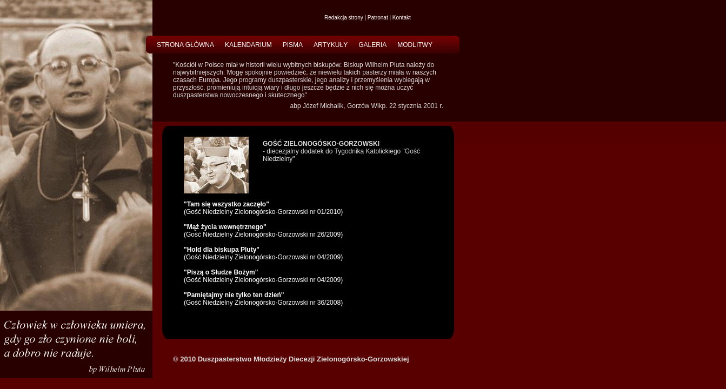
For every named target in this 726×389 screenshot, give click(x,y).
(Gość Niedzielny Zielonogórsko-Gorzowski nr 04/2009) (263, 253)
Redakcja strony (343, 18)
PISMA (293, 45)
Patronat (378, 18)
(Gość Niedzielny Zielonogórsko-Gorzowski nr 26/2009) (263, 230)
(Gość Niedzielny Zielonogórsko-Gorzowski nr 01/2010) (263, 208)
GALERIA (372, 45)
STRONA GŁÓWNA (185, 45)
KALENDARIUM (248, 45)
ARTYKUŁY (331, 45)
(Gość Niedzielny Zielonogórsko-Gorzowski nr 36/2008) (263, 298)
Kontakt (401, 18)
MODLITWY (414, 45)
